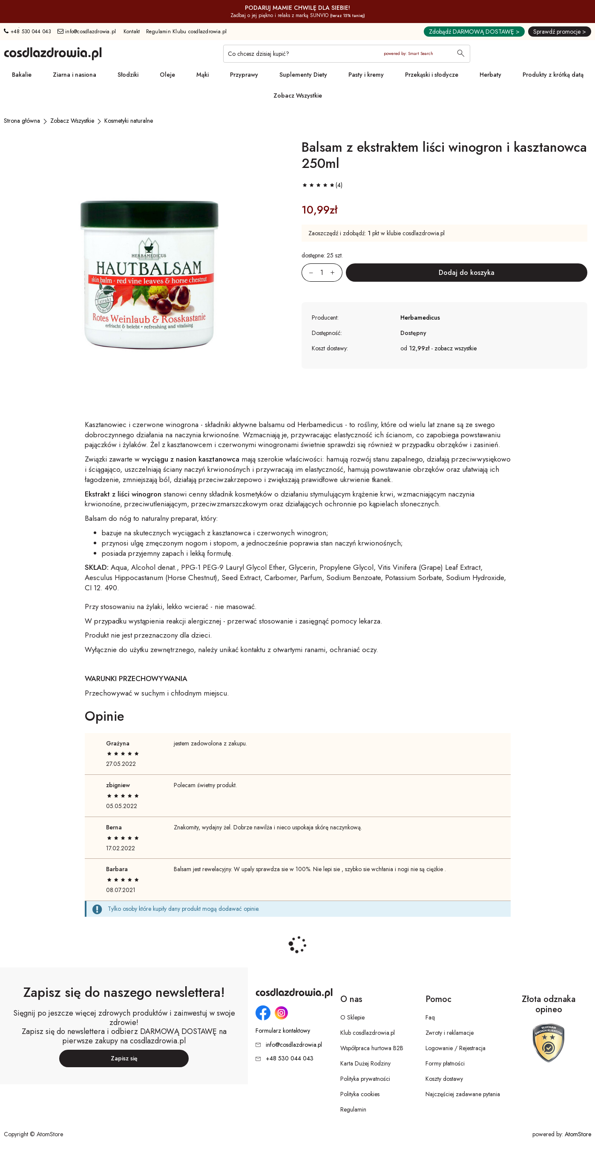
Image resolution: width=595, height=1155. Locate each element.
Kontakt (132, 31)
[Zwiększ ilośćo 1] (336, 272)
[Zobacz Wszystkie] (72, 120)
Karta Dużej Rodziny (365, 1063)
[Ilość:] (322, 272)
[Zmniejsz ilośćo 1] (307, 272)
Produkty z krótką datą (553, 74)
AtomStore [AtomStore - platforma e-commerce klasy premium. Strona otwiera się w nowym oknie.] (578, 1134)
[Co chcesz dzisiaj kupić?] (346, 54)
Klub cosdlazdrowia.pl (367, 1032)
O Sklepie (352, 1017)
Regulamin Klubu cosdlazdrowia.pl (186, 31)
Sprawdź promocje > (559, 31)
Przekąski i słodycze (431, 74)
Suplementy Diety (303, 74)
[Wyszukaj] (461, 54)
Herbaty (490, 74)
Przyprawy (244, 74)
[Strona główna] (22, 120)
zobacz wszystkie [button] (455, 348)
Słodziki (128, 74)
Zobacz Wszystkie (297, 95)
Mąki (202, 74)
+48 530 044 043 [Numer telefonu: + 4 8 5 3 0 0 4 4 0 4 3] (27, 31)
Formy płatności (445, 1063)
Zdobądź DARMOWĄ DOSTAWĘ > (474, 31)
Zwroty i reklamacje (449, 1032)
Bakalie (22, 74)
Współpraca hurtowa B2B (371, 1048)
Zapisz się (124, 1058)
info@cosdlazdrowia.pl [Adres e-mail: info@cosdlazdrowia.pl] (86, 31)
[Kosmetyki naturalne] (128, 120)
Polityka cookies (359, 1094)
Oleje (167, 74)
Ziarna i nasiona (74, 74)
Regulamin (353, 1109)
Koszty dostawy (444, 1078)
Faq (430, 1017)
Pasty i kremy (366, 74)
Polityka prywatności (365, 1078)
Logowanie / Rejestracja (455, 1048)
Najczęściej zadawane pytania (462, 1094)
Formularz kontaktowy (283, 1030)
